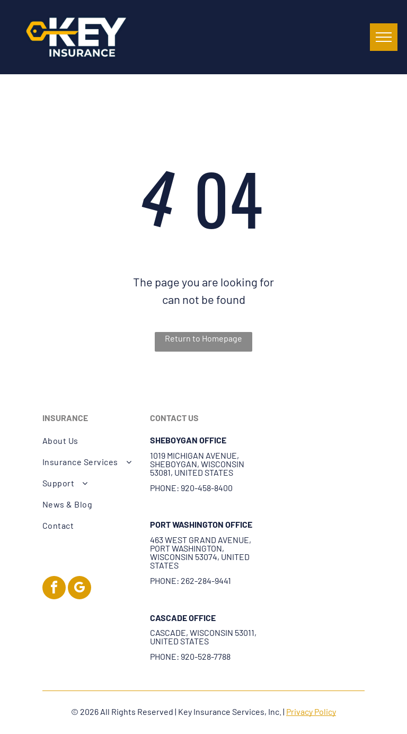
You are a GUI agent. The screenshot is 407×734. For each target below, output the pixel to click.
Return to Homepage (203, 338)
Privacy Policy (311, 711)
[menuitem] (90, 440)
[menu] (383, 37)
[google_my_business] (79, 589)
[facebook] (54, 589)
